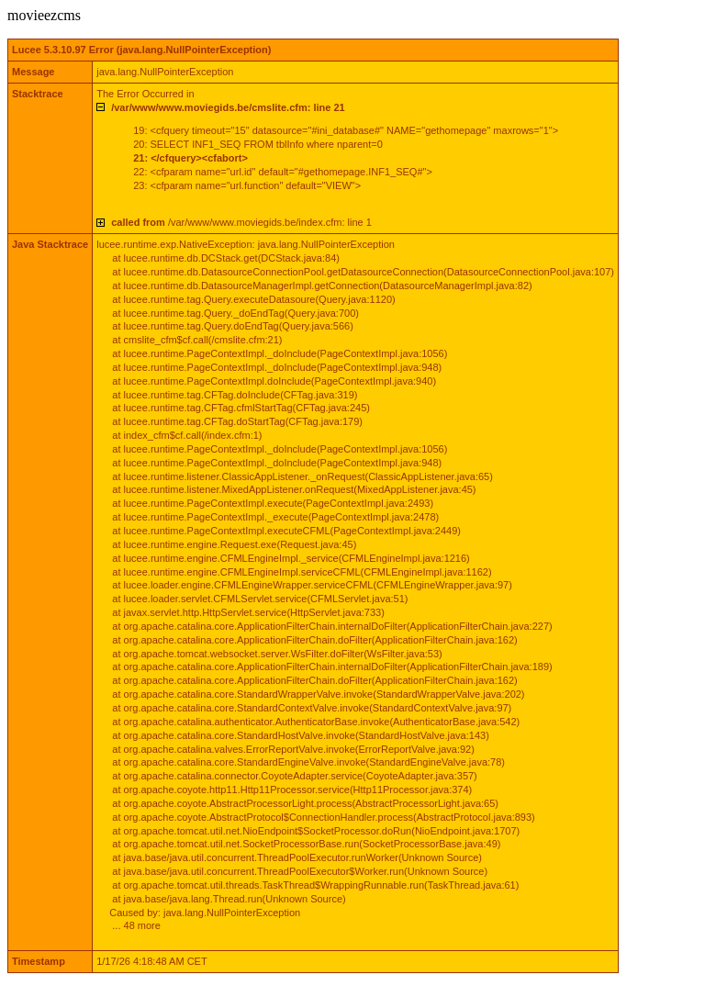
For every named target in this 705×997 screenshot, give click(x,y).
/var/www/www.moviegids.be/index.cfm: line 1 (241, 222)
